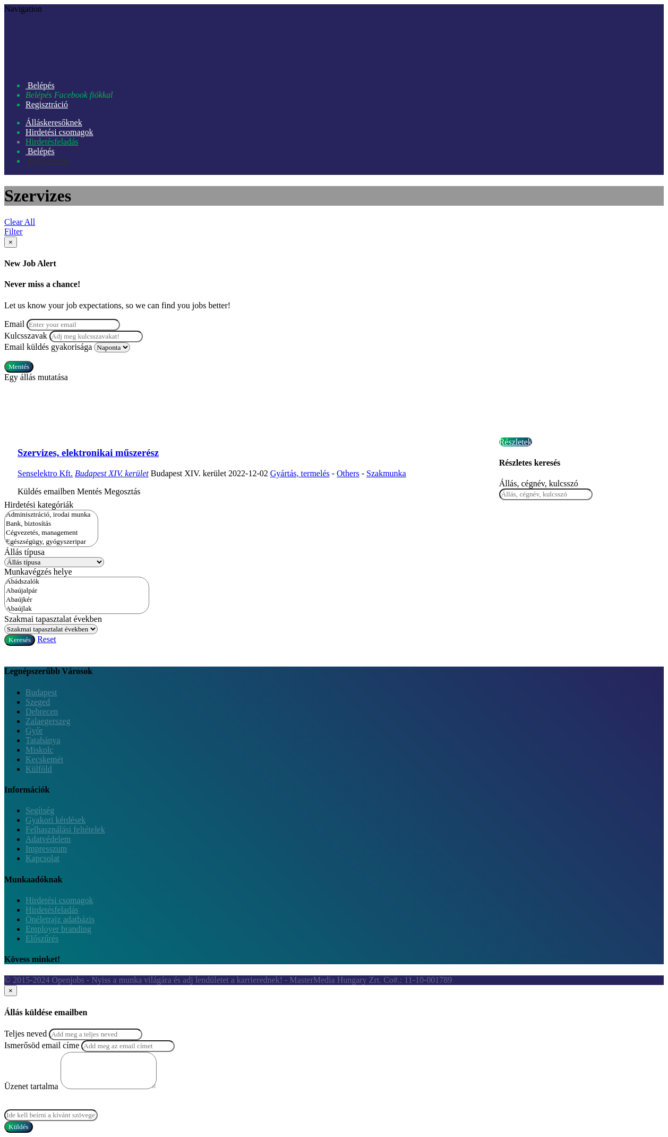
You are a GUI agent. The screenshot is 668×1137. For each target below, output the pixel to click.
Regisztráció (46, 104)
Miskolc (39, 749)
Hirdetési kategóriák (38, 504)
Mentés (18, 366)
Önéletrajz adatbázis (60, 919)
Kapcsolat (42, 858)
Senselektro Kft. (45, 473)
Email (14, 324)
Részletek (515, 442)
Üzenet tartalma (31, 1086)
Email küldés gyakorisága (48, 346)
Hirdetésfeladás (52, 141)
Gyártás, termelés (300, 473)
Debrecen (41, 711)
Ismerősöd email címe (41, 1045)
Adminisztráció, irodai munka (51, 514)
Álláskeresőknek (53, 122)
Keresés (19, 640)
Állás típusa (24, 552)
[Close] (10, 242)
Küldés (18, 1127)
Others (348, 473)
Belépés (40, 85)
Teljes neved (25, 1033)
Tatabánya (43, 740)
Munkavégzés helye (38, 571)
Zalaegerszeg (47, 721)
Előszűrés (41, 938)
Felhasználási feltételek (65, 829)
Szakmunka (386, 473)
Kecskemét (44, 759)
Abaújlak (77, 608)
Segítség (39, 810)
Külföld (38, 768)
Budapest (41, 692)
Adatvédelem (48, 839)
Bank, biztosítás (51, 523)
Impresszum (46, 848)
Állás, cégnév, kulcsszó (538, 483)
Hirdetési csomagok (59, 132)
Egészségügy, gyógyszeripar (51, 541)
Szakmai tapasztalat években (53, 619)
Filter (13, 231)
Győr (34, 730)
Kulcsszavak (25, 335)
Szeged (37, 701)
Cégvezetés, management (51, 532)
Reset (46, 639)
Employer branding (58, 928)
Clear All (19, 221)
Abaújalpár (77, 590)
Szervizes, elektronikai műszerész (88, 452)
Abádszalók (77, 581)
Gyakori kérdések (55, 819)
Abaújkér (77, 599)
